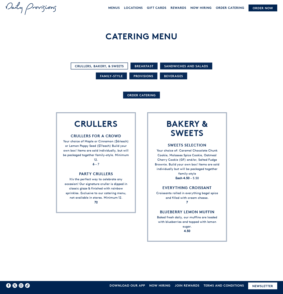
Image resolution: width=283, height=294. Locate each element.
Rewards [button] (178, 8)
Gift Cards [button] (156, 8)
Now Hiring (160, 285)
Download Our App (127, 285)
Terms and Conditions (224, 285)
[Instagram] (21, 285)
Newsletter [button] (262, 286)
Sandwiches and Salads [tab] (186, 66)
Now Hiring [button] (201, 8)
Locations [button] (133, 8)
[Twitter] (14, 285)
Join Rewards (187, 285)
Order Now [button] (263, 8)
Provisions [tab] (143, 76)
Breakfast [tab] (144, 66)
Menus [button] (114, 8)
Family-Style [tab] (111, 76)
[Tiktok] (27, 285)
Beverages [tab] (173, 76)
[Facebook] (8, 285)
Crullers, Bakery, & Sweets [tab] (99, 66)
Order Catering (141, 95)
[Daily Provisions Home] (31, 8)
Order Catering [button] (230, 8)
